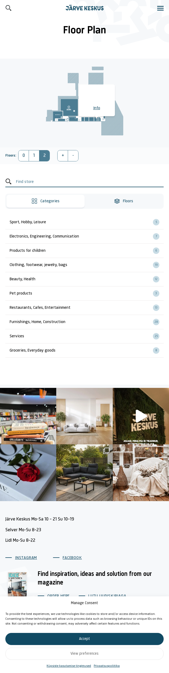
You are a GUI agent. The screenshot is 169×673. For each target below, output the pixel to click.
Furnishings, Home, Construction (87, 322)
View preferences (84, 654)
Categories (45, 201)
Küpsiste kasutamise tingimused (69, 666)
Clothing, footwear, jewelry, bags (87, 265)
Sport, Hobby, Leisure (87, 222)
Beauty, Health (87, 279)
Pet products (87, 293)
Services (87, 336)
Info (96, 108)
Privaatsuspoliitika (107, 666)
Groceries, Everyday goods (87, 350)
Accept (84, 639)
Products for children (87, 250)
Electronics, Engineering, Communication (87, 236)
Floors (123, 201)
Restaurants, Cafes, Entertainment (87, 307)
